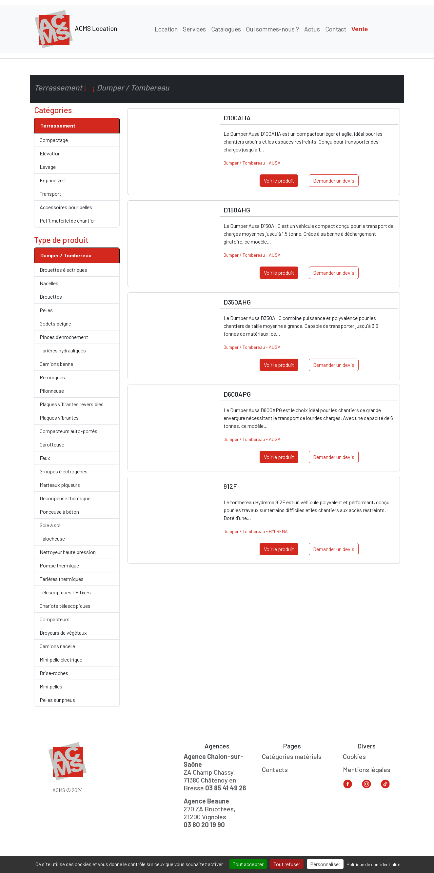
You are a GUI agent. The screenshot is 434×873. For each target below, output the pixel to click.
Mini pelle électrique (61, 659)
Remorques (52, 377)
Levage (48, 167)
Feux (45, 458)
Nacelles (49, 283)
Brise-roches (54, 673)
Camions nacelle (57, 646)
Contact (335, 29)
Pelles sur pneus (57, 700)
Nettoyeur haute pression (68, 552)
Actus (312, 29)
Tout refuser (286, 864)
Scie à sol (50, 525)
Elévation (50, 153)
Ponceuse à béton (59, 511)
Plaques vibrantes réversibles (72, 404)
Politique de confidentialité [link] (373, 864)
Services (194, 29)
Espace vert (53, 180)
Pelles (46, 310)
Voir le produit (279, 180)
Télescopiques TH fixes (65, 592)
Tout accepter (248, 864)
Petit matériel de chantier (67, 220)
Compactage (54, 140)
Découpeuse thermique (65, 498)
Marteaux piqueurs (60, 485)
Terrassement (57, 125)
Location (166, 29)
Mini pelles (51, 686)
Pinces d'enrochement (64, 337)
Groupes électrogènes (64, 471)
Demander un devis (333, 180)
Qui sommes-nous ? (272, 29)
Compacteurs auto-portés (68, 431)
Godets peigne (55, 323)
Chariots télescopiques (65, 606)
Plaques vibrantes (59, 417)
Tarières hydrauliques (63, 350)
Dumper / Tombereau (65, 255)
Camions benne (56, 364)
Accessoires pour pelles (66, 207)
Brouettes (51, 296)
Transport (50, 193)
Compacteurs (54, 619)
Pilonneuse (52, 390)
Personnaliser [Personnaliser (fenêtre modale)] (325, 864)
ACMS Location (75, 29)
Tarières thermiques (62, 579)
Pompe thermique (59, 565)
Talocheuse (52, 538)
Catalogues (226, 29)
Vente (359, 29)
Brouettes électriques (63, 270)
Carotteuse (52, 444)
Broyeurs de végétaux (63, 632)
